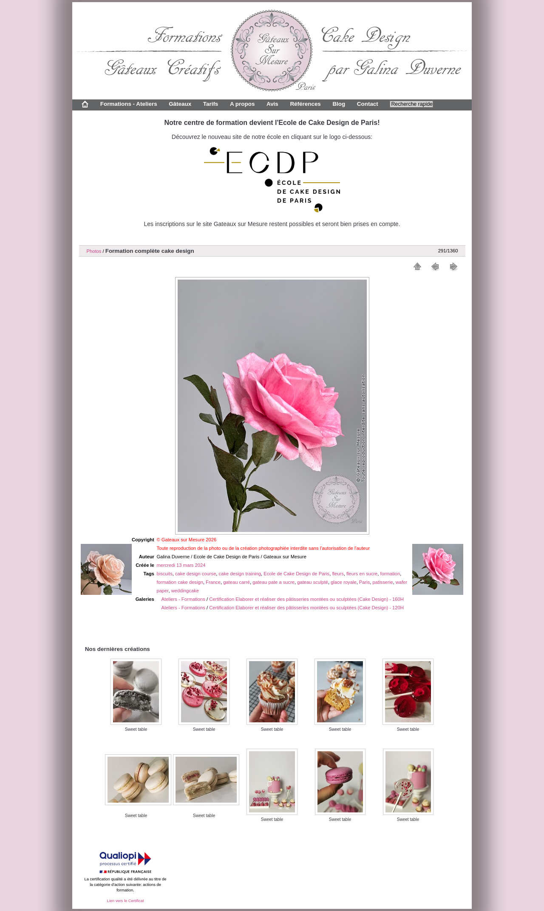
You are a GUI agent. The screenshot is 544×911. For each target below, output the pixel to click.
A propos (242, 104)
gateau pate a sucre (273, 582)
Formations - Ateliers (128, 104)
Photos (94, 251)
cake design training (240, 573)
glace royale (343, 582)
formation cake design (179, 582)
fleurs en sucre (361, 573)
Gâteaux (180, 104)
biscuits (164, 573)
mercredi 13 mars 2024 (180, 565)
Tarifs (210, 104)
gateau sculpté (312, 582)
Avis (272, 104)
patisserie (383, 582)
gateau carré (236, 582)
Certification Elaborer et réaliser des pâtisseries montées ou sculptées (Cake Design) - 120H (306, 607)
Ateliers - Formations (183, 599)
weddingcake (185, 590)
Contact (367, 104)
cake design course (195, 573)
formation (390, 573)
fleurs (337, 573)
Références (305, 104)
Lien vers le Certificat (125, 901)
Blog (338, 104)
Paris (364, 582)
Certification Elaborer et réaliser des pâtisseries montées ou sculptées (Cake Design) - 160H (306, 599)
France (213, 582)
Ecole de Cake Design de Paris (296, 573)
